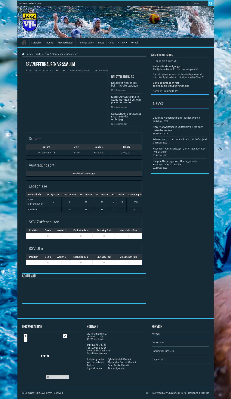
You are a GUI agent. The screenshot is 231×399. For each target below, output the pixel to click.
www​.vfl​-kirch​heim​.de (98, 350)
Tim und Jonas (170, 91)
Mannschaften (65, 42)
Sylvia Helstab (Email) (119, 359)
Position (33, 230)
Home (27, 54)
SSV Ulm (33, 209)
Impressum (158, 342)
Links (111, 42)
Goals (48, 230)
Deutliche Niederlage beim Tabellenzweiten (124, 84)
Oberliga (38, 54)
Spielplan (36, 42)
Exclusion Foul (80, 230)
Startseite (24, 42)
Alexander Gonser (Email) (122, 362)
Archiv (121, 42)
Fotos (101, 42)
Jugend (50, 42)
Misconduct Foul (128, 230)
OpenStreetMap (57, 377)
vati (30, 70)
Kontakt (135, 42)
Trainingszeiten (86, 42)
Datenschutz (158, 359)
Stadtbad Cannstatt (84, 173)
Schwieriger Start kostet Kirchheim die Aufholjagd (126, 116)
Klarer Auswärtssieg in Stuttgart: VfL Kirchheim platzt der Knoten (126, 99)
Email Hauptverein (97, 353)
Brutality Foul (104, 230)
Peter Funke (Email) (118, 365)
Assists (61, 230)
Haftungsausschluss (163, 351)
